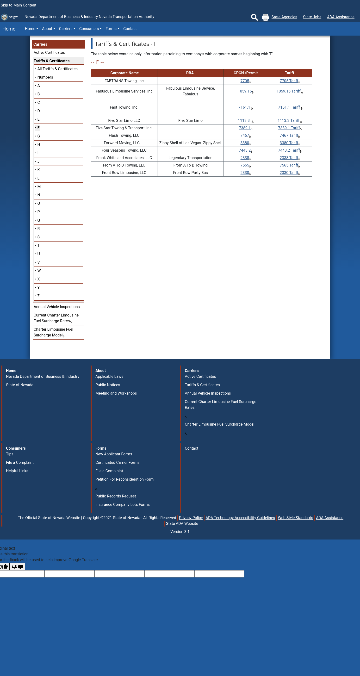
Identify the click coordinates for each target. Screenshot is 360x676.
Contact (130, 28)
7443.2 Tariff (289, 150)
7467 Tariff (289, 135)
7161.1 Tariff (289, 107)
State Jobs (312, 17)
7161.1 (244, 107)
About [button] (47, 28)
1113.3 (245, 120)
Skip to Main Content (18, 5)
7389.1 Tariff (289, 128)
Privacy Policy (191, 517)
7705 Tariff (289, 81)
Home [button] (30, 28)
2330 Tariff (289, 172)
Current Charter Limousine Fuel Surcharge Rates (220, 404)
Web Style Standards (295, 517)
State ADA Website (182, 523)
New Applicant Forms (113, 454)
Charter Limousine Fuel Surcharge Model (219, 424)
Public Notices (107, 385)
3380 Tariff (289, 143)
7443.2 (245, 150)
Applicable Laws (109, 376)
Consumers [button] (89, 28)
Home (7, 29)
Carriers (40, 44)
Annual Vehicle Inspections (57, 306)
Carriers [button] (66, 28)
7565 (245, 165)
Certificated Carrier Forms (117, 462)
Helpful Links (17, 471)
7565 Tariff (289, 165)
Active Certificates (49, 52)
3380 (245, 143)
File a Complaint (20, 462)
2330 (245, 172)
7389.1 (245, 128)
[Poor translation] (17, 566)
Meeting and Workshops (116, 393)
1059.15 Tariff (289, 91)
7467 (245, 135)
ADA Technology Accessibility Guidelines (240, 517)
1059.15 (245, 91)
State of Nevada (19, 385)
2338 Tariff (289, 157)
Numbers (45, 77)
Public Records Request (115, 496)
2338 (245, 157)
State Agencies (284, 17)
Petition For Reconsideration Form (124, 479)
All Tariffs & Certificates (57, 69)
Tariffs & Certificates (51, 61)
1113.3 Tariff (289, 120)
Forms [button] (111, 28)
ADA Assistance (340, 17)
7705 (245, 81)
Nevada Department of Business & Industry (42, 376)
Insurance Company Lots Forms (122, 504)
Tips (9, 454)
